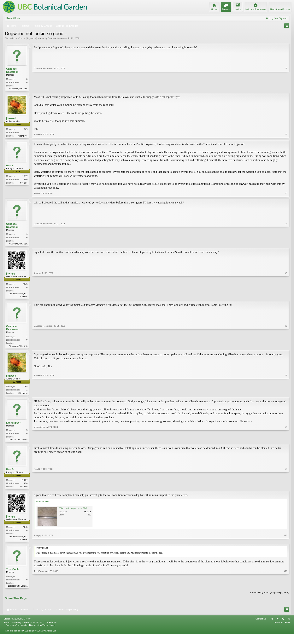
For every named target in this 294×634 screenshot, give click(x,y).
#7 (286, 394)
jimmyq (10, 274)
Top (283, 622)
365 (25, 130)
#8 (286, 441)
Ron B (10, 166)
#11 (285, 589)
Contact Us (261, 622)
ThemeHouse (48, 629)
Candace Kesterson (57, 38)
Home (277, 622)
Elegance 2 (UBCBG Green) (17, 622)
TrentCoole (12, 572)
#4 (286, 244)
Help (271, 622)
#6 (286, 347)
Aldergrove (22, 136)
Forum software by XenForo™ (31, 626)
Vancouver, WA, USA (18, 89)
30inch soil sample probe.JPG (73, 511)
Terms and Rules (282, 626)
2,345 (25, 285)
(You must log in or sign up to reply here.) (269, 596)
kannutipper (13, 425)
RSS (288, 622)
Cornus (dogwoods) (27, 38)
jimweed (11, 118)
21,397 (24, 177)
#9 (286, 489)
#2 (286, 135)
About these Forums (280, 9)
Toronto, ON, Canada (18, 442)
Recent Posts (13, 18)
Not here (23, 184)
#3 (286, 194)
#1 (286, 88)
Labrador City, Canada (17, 589)
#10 (285, 542)
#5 (286, 297)
